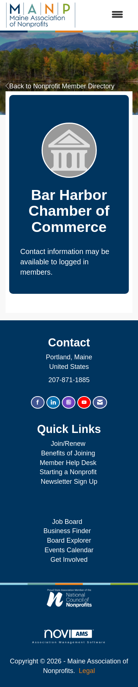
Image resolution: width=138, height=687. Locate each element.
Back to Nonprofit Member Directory (60, 86)
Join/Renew (68, 443)
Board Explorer (69, 540)
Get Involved (69, 559)
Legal (87, 670)
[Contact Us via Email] (100, 402)
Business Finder (69, 531)
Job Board (69, 521)
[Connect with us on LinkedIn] (53, 402)
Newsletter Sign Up (68, 481)
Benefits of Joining (68, 453)
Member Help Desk (68, 462)
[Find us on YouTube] (84, 402)
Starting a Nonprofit (67, 472)
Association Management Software (69, 637)
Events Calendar (69, 550)
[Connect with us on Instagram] (68, 402)
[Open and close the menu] (103, 15)
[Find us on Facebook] (38, 402)
